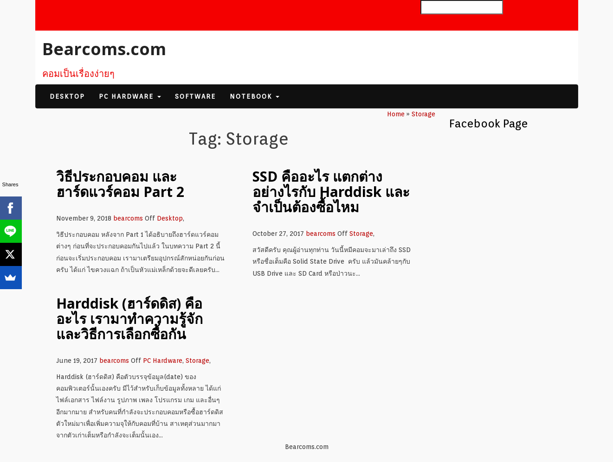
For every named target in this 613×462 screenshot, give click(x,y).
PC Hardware (130, 96)
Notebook (254, 96)
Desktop (67, 96)
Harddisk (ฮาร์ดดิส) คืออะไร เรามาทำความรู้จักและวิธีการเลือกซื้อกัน (129, 318)
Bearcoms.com (104, 49)
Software (195, 96)
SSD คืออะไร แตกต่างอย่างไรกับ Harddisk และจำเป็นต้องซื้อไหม (331, 191)
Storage (361, 233)
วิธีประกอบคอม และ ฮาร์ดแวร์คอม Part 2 (120, 184)
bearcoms (128, 218)
